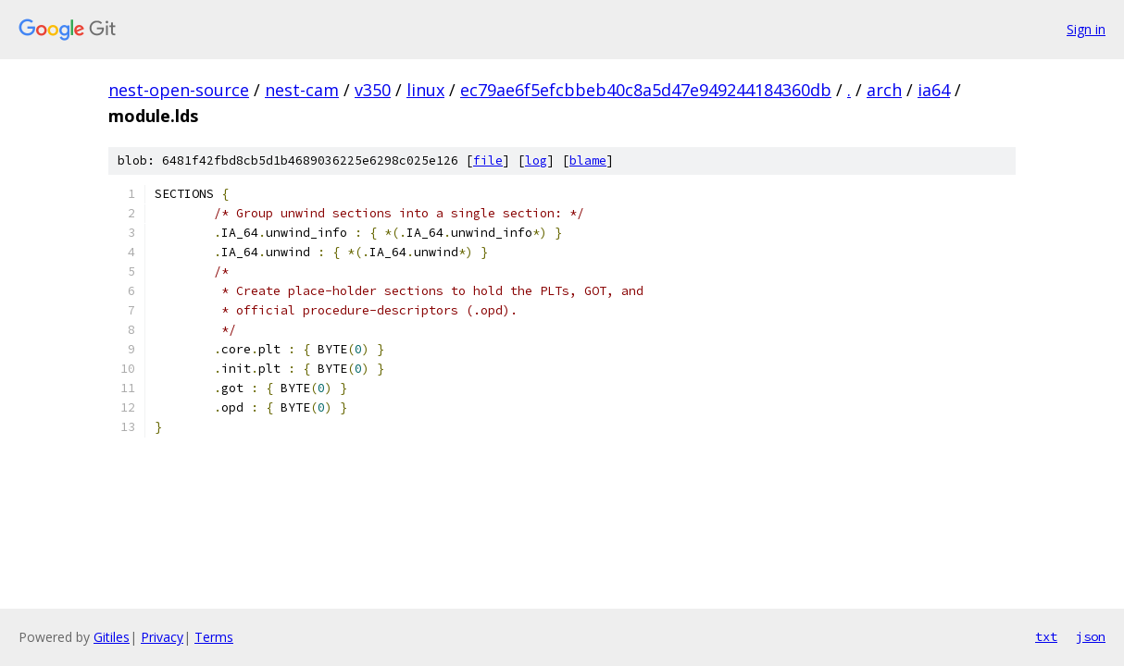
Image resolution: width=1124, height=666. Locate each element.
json (1090, 636)
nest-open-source (178, 90)
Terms (213, 637)
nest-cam (302, 90)
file (488, 160)
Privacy (162, 637)
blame (587, 160)
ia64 (934, 90)
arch (884, 90)
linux (425, 90)
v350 (373, 90)
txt (1046, 636)
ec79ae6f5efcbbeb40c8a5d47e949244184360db (645, 90)
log (536, 160)
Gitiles (112, 637)
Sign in (1086, 29)
